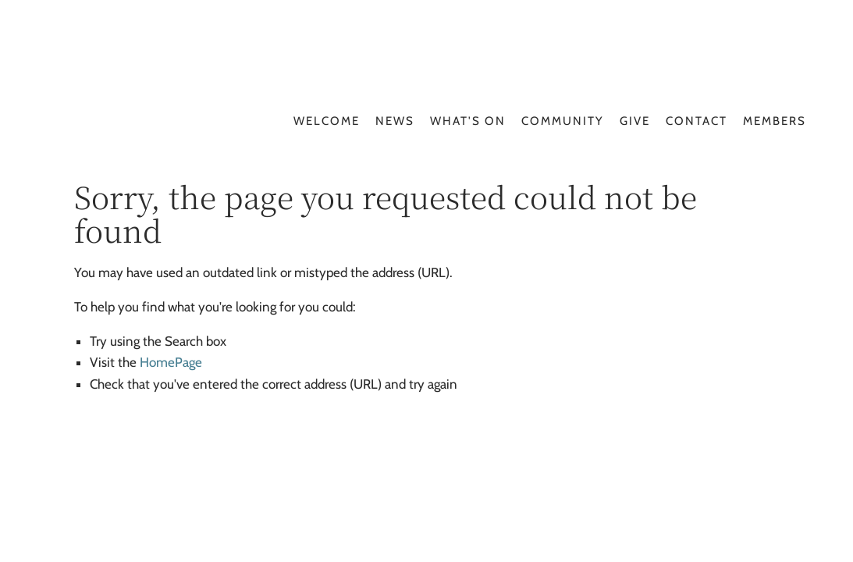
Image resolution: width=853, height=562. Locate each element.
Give (635, 121)
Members (774, 121)
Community (562, 121)
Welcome (326, 121)
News (394, 121)
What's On (468, 121)
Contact (696, 121)
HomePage (171, 362)
